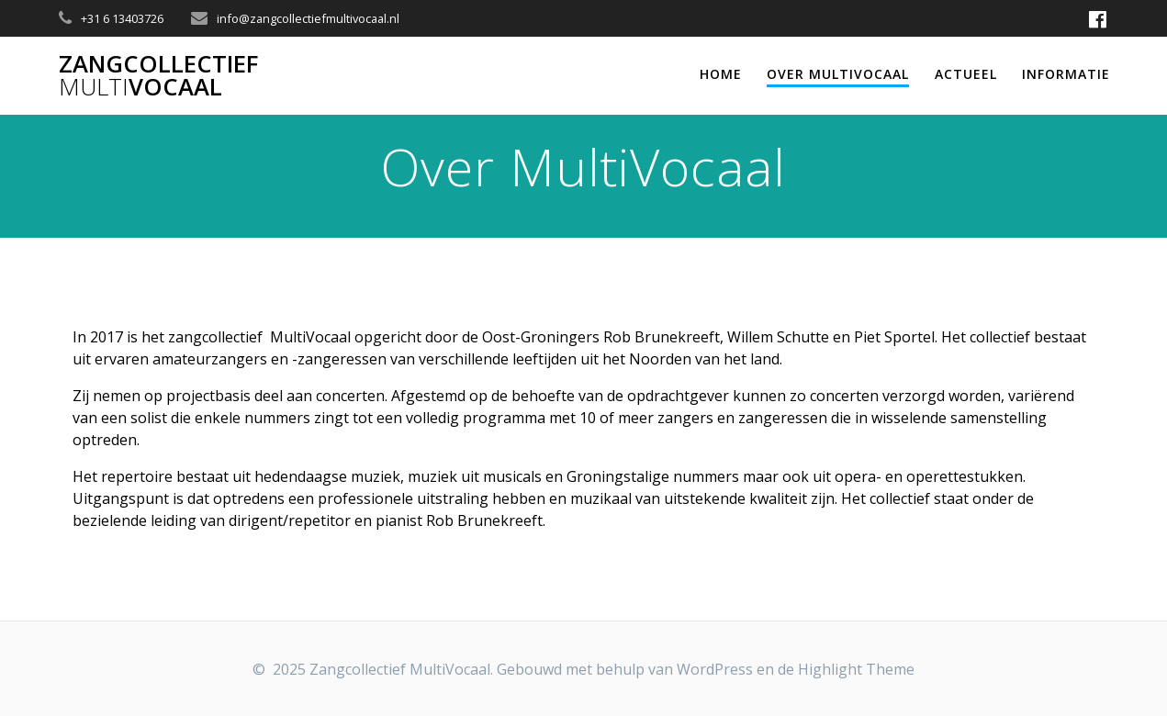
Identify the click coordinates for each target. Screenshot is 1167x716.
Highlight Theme (856, 669)
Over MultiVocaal (838, 74)
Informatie (1066, 74)
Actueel (966, 74)
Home (721, 74)
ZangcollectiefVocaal (158, 75)
